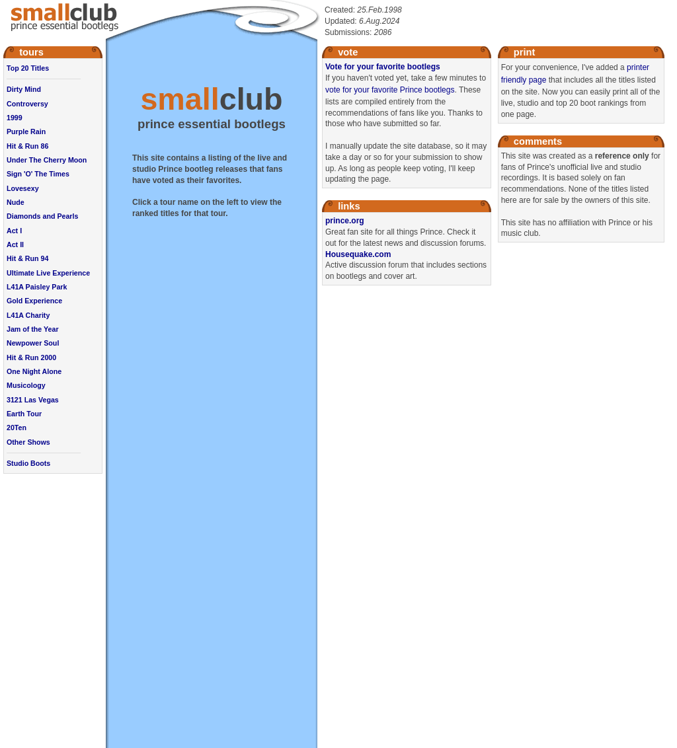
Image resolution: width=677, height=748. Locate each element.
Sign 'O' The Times (38, 174)
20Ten (16, 427)
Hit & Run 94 (27, 258)
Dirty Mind (24, 89)
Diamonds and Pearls (42, 216)
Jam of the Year (33, 329)
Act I (14, 231)
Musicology (26, 385)
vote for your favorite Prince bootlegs (389, 89)
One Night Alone (34, 371)
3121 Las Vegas (33, 400)
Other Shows (28, 442)
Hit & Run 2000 (31, 357)
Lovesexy (23, 188)
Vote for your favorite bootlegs (382, 66)
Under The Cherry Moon (47, 160)
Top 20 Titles (28, 68)
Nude (15, 202)
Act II (15, 244)
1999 (14, 118)
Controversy (27, 104)
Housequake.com (358, 254)
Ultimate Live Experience (48, 273)
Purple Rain (26, 131)
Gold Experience (34, 301)
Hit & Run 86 (27, 146)
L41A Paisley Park (37, 287)
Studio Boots (28, 463)
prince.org (344, 220)
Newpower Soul (33, 343)
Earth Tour (24, 414)
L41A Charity (28, 315)
